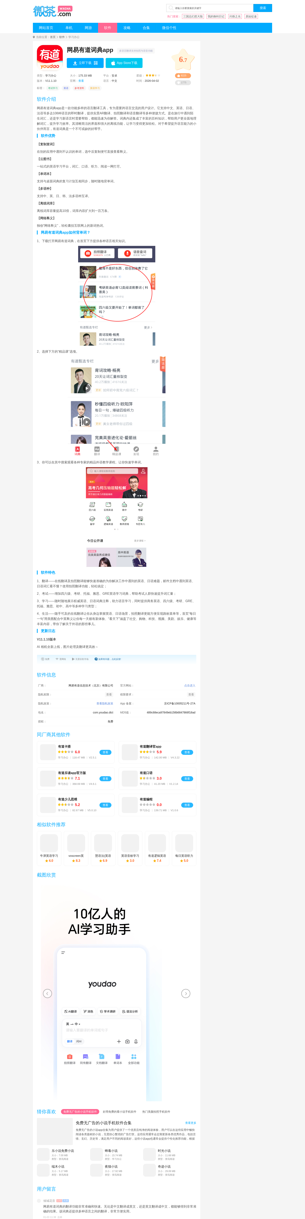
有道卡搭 (64, 746)
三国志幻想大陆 (193, 16)
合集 (146, 28)
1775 (183, 82)
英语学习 (95, 88)
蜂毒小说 (111, 1150)
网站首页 (46, 28)
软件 (107, 28)
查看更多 (190, 1122)
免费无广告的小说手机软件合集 (104, 1123)
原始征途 (251, 16)
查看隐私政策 (104, 703)
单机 (69, 28)
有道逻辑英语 (157, 855)
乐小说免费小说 (63, 1150)
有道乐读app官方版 (72, 773)
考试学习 (53, 88)
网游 (88, 28)
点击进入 (189, 685)
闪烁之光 (235, 16)
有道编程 (146, 799)
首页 (53, 37)
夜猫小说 (111, 1166)
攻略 (127, 28)
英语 (66, 88)
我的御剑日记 (216, 16)
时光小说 (164, 1150)
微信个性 (169, 28)
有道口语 (146, 773)
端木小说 (58, 1166)
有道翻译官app (150, 746)
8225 (183, 75)
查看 (81, 80)
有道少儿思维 (67, 799)
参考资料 (79, 88)
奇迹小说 (164, 1166)
